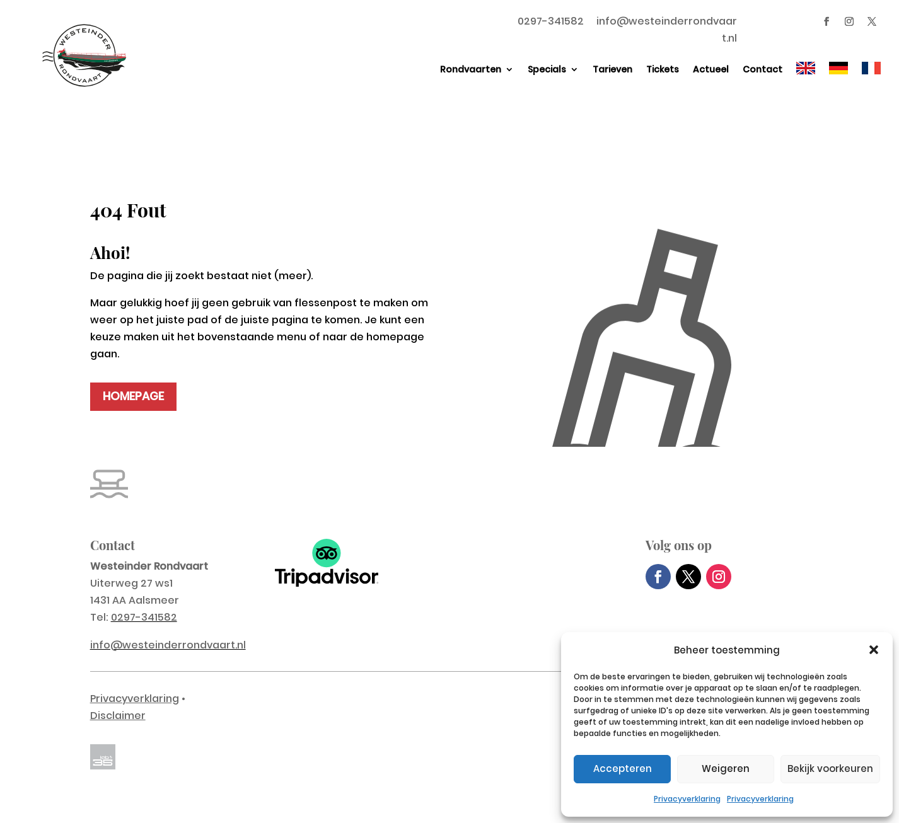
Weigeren (726, 768)
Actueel (711, 69)
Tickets (662, 69)
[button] (873, 649)
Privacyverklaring (687, 798)
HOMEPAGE (133, 396)
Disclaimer (118, 715)
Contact (762, 69)
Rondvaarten (470, 69)
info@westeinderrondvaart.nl (168, 645)
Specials (547, 69)
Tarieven (612, 69)
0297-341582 (551, 21)
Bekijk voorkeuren (830, 768)
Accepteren (622, 768)
